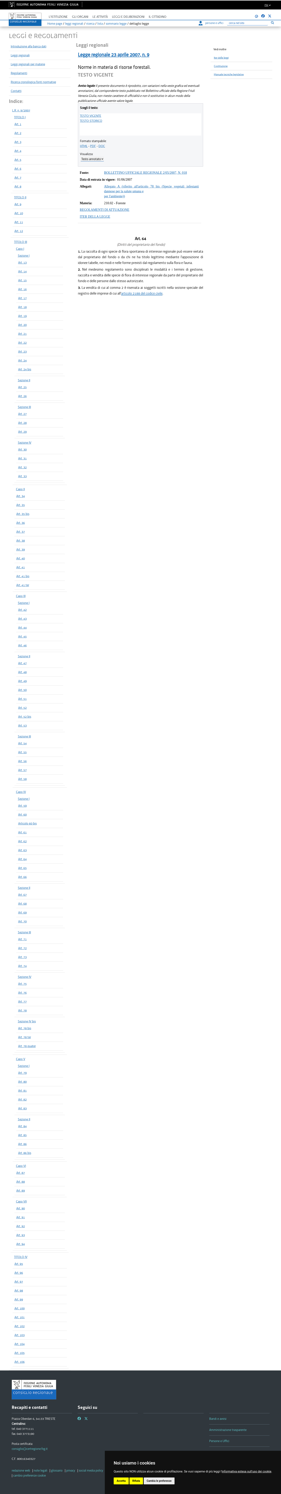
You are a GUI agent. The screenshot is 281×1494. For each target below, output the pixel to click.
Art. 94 (20, 1244)
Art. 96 (18, 1273)
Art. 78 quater (27, 1046)
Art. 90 (20, 1208)
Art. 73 (22, 957)
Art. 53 (22, 725)
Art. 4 (17, 151)
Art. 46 (22, 645)
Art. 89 (20, 1190)
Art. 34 (20, 496)
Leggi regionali (20, 55)
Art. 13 (22, 262)
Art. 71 (22, 939)
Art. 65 (22, 868)
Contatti (16, 91)
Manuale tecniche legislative (229, 74)
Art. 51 (22, 699)
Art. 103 (19, 1335)
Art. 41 (20, 567)
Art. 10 (18, 213)
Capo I (20, 249)
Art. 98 (18, 1290)
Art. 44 (22, 627)
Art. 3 (17, 142)
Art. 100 (19, 1308)
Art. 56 (22, 761)
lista (100, 24)
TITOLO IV (20, 1257)
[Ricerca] (247, 23)
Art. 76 (22, 993)
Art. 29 (22, 432)
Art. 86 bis (24, 1153)
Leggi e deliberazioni (128, 17)
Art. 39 (20, 549)
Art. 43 (22, 619)
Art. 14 (22, 271)
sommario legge (116, 24)
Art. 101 (19, 1317)
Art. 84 (22, 1126)
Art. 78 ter (24, 1037)
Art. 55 (22, 752)
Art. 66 (22, 877)
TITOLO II (20, 197)
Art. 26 (22, 396)
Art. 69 (22, 912)
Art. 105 (19, 1353)
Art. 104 (19, 1344)
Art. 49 (22, 681)
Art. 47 (22, 663)
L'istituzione (58, 17)
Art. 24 (22, 360)
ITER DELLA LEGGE (95, 217)
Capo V (20, 1059)
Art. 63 (22, 850)
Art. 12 (18, 231)
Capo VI (21, 1166)
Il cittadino (157, 17)
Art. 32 (22, 467)
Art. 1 (17, 124)
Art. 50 (22, 690)
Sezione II (24, 380)
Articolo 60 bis (27, 823)
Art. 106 (19, 1362)
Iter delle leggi (221, 58)
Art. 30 (22, 449)
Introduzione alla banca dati (28, 46)
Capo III (21, 596)
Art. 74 (22, 966)
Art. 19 (22, 316)
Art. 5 (17, 160)
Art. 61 (22, 832)
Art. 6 (17, 169)
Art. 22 (22, 343)
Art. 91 (20, 1217)
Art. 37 (20, 532)
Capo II (20, 489)
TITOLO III (20, 242)
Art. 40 (20, 558)
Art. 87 (20, 1173)
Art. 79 (22, 1073)
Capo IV (21, 792)
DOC (101, 146)
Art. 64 (22, 859)
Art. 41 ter (22, 585)
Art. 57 (22, 770)
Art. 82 (22, 1099)
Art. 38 (20, 541)
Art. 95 (18, 1264)
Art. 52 (22, 708)
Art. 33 (22, 476)
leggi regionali (74, 24)
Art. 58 (22, 779)
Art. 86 (22, 1144)
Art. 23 (22, 351)
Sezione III (24, 407)
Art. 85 (22, 1135)
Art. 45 (22, 636)
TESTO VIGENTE (90, 116)
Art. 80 (22, 1082)
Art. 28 (22, 423)
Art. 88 (20, 1182)
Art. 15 (22, 280)
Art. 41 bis (22, 576)
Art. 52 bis (24, 717)
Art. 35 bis (22, 514)
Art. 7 (17, 177)
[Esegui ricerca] (272, 22)
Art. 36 (20, 523)
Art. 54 (22, 743)
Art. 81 (22, 1091)
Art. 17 (22, 298)
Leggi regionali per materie (28, 64)
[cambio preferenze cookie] (29, 1475)
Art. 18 (22, 307)
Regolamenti (19, 73)
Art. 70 (22, 921)
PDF (93, 146)
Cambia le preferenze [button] (159, 1480)
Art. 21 (22, 334)
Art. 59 (22, 806)
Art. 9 (17, 204)
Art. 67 (22, 895)
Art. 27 (22, 414)
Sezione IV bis (27, 1021)
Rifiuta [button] (136, 1480)
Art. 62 (22, 841)
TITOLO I (20, 117)
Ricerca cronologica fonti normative (33, 82)
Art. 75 (22, 984)
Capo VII (21, 1201)
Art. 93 (20, 1235)
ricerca (90, 24)
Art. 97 (18, 1282)
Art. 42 (22, 610)
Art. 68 (22, 904)
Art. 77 (22, 1001)
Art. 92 (20, 1226)
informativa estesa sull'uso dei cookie (246, 1471)
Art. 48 (22, 672)
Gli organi (80, 17)
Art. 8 (17, 186)
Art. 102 (19, 1326)
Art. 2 (17, 133)
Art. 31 (22, 458)
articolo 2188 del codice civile (141, 293)
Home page (54, 24)
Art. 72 (22, 948)
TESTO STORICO (91, 121)
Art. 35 (20, 505)
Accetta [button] (121, 1480)
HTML (84, 146)
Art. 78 (22, 1010)
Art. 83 (22, 1108)
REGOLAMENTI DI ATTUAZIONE (104, 210)
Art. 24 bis (24, 369)
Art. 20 (22, 325)
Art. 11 (18, 222)
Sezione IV (24, 443)
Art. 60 (22, 814)
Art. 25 (22, 387)
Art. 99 (18, 1299)
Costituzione (221, 66)
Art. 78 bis (24, 1028)
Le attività (100, 17)
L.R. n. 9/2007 (21, 110)
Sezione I (23, 256)
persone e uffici (211, 23)
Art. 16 (22, 289)
